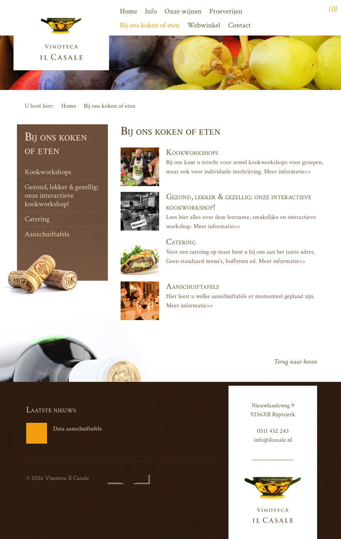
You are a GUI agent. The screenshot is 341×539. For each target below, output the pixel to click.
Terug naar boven (295, 361)
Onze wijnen (183, 11)
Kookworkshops (48, 172)
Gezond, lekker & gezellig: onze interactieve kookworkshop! (62, 195)
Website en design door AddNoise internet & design (127, 479)
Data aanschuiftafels (64, 433)
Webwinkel (203, 25)
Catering (37, 219)
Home (128, 11)
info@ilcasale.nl (273, 440)
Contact (239, 25)
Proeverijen (225, 11)
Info (151, 11)
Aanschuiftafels (47, 234)
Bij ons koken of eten (150, 25)
